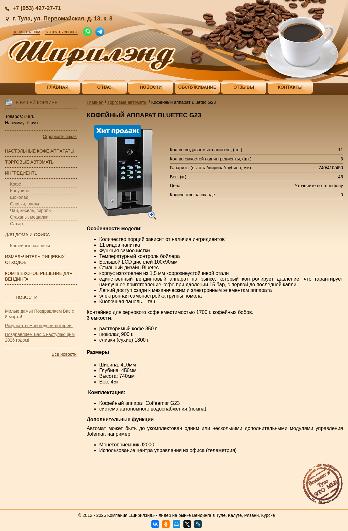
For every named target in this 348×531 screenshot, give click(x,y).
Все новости (64, 354)
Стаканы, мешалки (29, 217)
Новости (151, 87)
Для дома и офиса (27, 234)
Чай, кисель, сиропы (31, 210)
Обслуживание (197, 87)
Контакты (290, 87)
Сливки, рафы (24, 203)
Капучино (19, 190)
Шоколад (19, 197)
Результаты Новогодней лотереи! (39, 325)
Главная (57, 87)
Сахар (16, 223)
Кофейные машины (30, 245)
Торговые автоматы (30, 162)
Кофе (15, 184)
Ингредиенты (21, 173)
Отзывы (243, 87)
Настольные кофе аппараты (39, 151)
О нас (104, 87)
